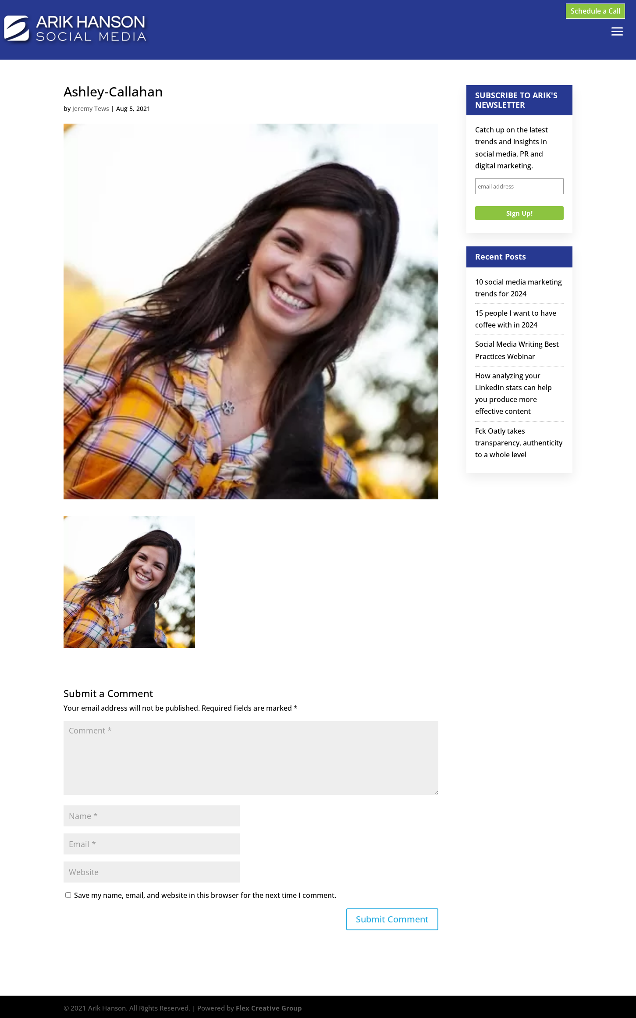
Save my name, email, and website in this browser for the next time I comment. (205, 895)
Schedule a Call (595, 11)
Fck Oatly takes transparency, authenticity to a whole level (518, 442)
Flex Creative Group (269, 1008)
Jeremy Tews (90, 108)
